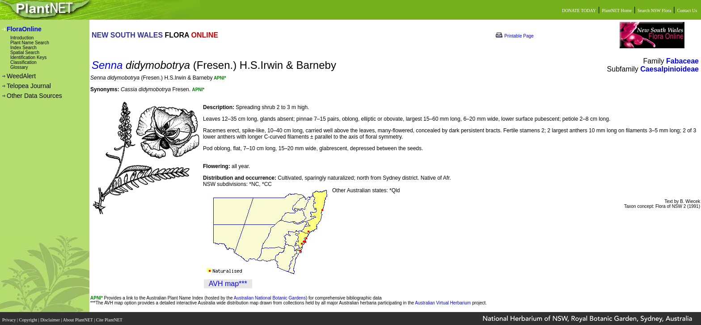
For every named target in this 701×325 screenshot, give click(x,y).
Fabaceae (682, 61)
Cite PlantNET (109, 317)
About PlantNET (78, 317)
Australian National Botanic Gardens (270, 297)
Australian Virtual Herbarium (443, 302)
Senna (107, 65)
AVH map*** (228, 283)
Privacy (9, 317)
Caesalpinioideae (669, 69)
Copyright (28, 317)
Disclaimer (50, 317)
